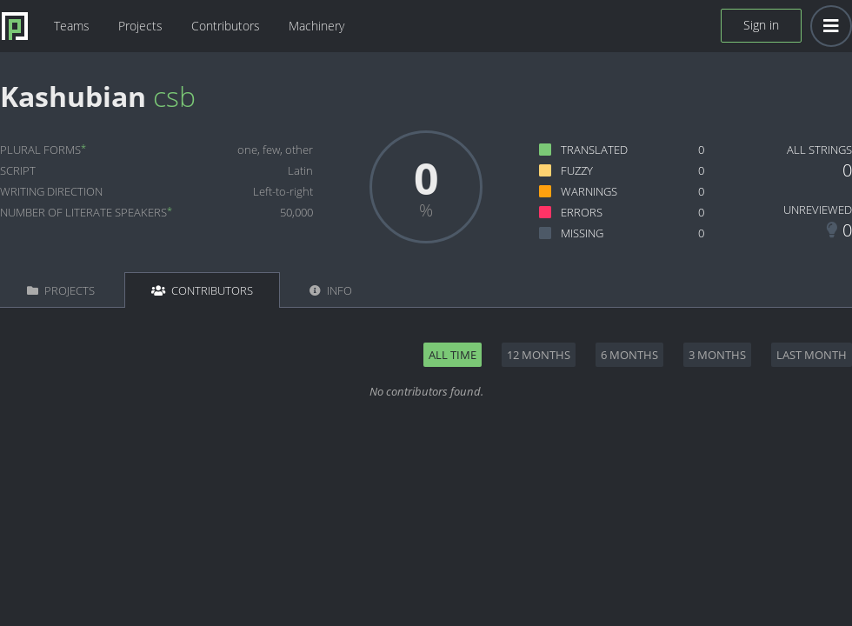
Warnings (589, 191)
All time (452, 355)
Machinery (316, 25)
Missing (582, 233)
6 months (629, 355)
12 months (538, 355)
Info (331, 290)
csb (174, 96)
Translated (594, 149)
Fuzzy (577, 170)
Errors (581, 212)
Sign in (761, 25)
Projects (140, 25)
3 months (717, 355)
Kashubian (73, 96)
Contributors (225, 25)
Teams (72, 25)
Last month (811, 355)
